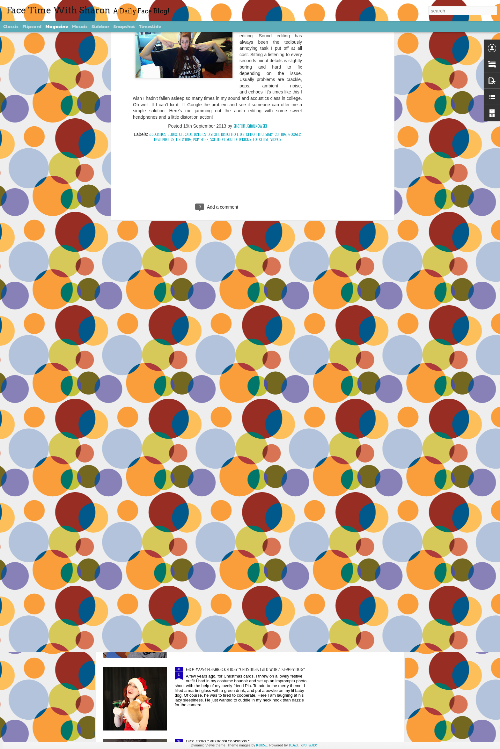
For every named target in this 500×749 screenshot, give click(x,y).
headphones (164, 38)
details (200, 33)
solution (217, 38)
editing (280, 33)
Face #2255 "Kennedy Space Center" (219, 597)
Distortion (229, 33)
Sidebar (100, 26)
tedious (245, 38)
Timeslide (150, 26)
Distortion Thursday (256, 33)
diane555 (261, 745)
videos (275, 38)
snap (204, 38)
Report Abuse (308, 745)
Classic (10, 26)
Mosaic (80, 26)
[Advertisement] (217, 79)
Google (294, 33)
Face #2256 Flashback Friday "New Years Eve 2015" (232, 525)
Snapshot (124, 26)
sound (231, 38)
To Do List (260, 38)
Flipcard (31, 26)
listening (183, 38)
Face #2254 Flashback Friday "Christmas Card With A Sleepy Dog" (245, 669)
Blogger (293, 745)
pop (196, 38)
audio (172, 33)
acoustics (157, 33)
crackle (185, 33)
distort (213, 33)
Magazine (57, 26)
